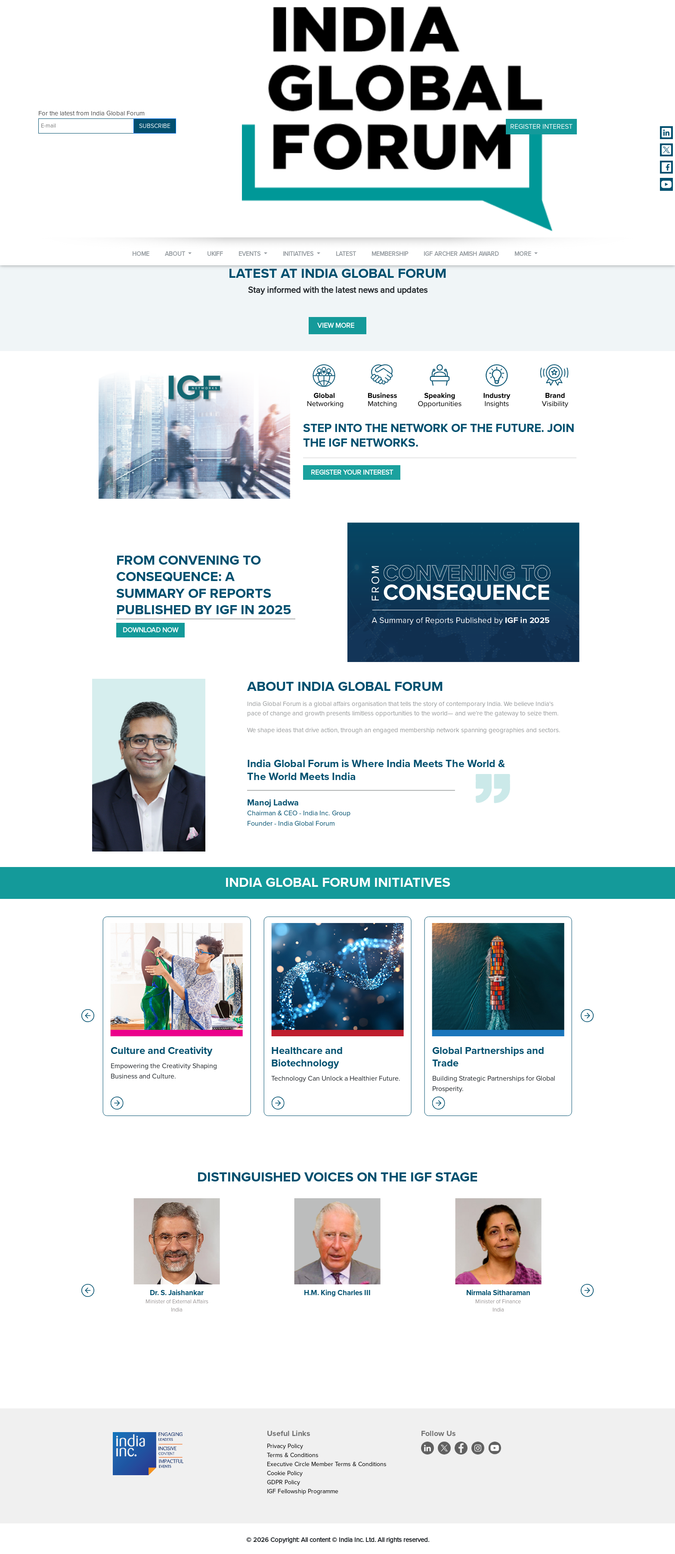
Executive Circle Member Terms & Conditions (327, 1464)
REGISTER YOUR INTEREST (351, 472)
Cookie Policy (285, 1473)
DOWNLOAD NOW (150, 630)
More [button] (523, 254)
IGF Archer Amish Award (461, 254)
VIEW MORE (337, 325)
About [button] (176, 254)
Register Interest (541, 126)
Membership (390, 254)
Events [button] (250, 254)
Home (140, 254)
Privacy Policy (285, 1446)
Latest (346, 254)
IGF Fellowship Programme (302, 1491)
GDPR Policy (283, 1482)
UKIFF (215, 254)
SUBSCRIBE (154, 126)
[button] (88, 1015)
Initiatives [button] (299, 254)
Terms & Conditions (293, 1455)
